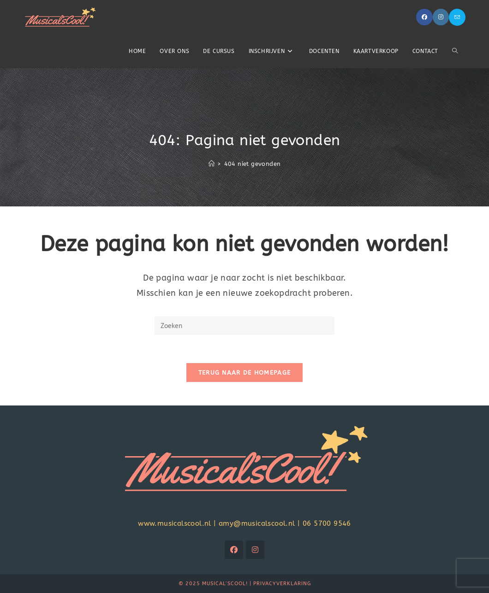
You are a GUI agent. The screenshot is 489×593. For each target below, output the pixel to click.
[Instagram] (255, 549)
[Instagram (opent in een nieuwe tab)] (441, 17)
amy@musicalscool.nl (257, 523)
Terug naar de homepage (244, 372)
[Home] (212, 163)
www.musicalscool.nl (174, 523)
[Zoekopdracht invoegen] (244, 326)
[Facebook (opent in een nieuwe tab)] (424, 17)
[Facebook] (234, 549)
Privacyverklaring (282, 584)
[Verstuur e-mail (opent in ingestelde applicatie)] (457, 17)
